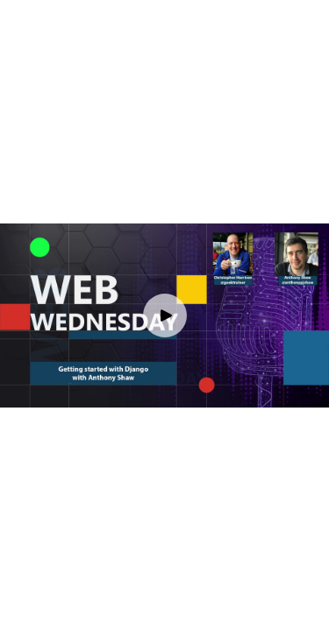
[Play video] (165, 315)
